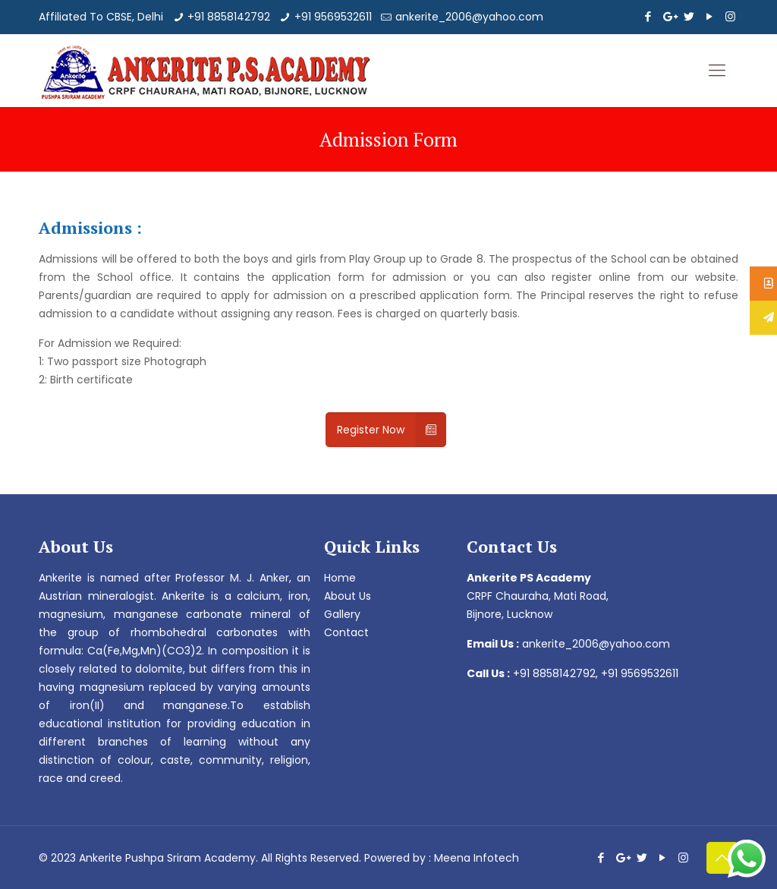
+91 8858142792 (228, 16)
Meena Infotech (476, 857)
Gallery (342, 614)
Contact (346, 632)
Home (340, 577)
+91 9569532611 (333, 16)
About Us (347, 596)
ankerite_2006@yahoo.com (469, 16)
